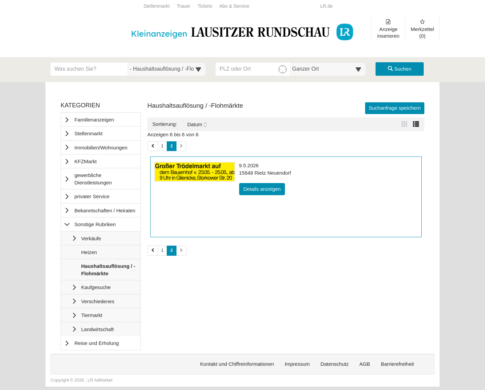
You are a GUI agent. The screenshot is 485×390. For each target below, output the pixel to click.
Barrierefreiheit (397, 364)
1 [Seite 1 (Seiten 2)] (162, 250)
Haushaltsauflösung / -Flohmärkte (108, 271)
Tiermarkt (91, 315)
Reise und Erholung (96, 343)
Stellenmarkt (156, 6)
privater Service (91, 196)
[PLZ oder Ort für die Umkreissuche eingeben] (253, 69)
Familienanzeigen (94, 119)
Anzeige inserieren (388, 29)
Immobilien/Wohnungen (100, 147)
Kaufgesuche (96, 287)
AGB (364, 364)
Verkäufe (91, 238)
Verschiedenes (97, 301)
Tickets (204, 6)
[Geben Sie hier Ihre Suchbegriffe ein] (89, 69)
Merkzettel (422, 29)
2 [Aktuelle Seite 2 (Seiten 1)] (171, 145)
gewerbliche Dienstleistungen (93, 178)
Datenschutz (335, 364)
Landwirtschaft (97, 329)
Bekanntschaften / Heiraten (104, 210)
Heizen (89, 253)
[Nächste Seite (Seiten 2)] (181, 250)
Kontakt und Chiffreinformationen (237, 364)
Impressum (297, 364)
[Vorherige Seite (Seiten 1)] (153, 146)
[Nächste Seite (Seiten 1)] (181, 146)
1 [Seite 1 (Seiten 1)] (162, 146)
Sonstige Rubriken (95, 224)
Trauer (184, 6)
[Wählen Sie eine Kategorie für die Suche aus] (166, 69)
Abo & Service (234, 6)
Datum (197, 124)
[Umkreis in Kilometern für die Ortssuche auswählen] (328, 69)
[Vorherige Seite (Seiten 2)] (153, 250)
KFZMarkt (85, 161)
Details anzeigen (264, 188)
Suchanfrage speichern (395, 108)
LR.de (326, 6)
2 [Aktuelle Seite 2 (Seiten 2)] (171, 250)
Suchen (399, 69)
